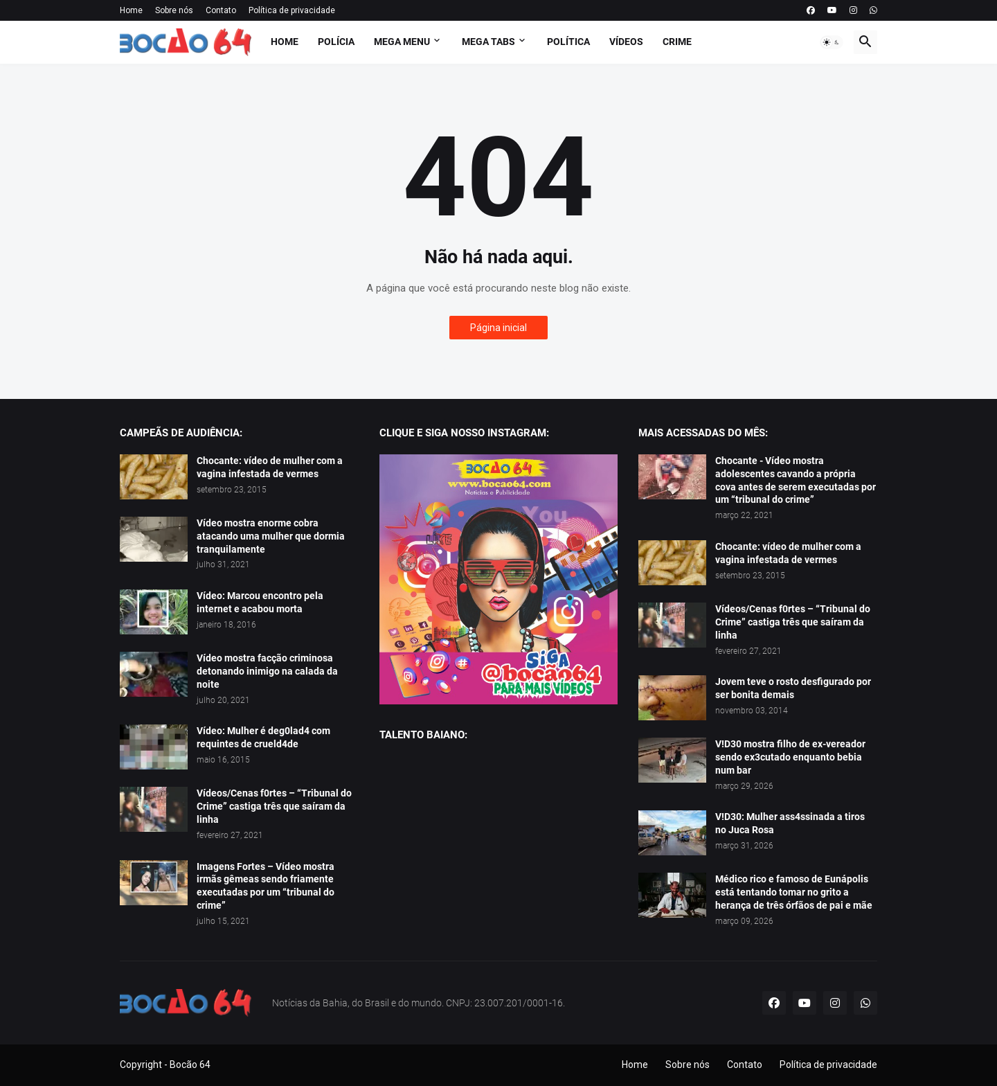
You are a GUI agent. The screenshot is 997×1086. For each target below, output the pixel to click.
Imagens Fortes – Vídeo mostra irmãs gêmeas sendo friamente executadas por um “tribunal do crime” (265, 886)
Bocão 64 (190, 1064)
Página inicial (498, 327)
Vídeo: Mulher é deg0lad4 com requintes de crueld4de (263, 737)
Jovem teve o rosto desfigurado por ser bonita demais (793, 688)
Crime (677, 41)
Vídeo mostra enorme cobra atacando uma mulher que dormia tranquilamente (271, 536)
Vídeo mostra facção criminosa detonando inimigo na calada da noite (267, 671)
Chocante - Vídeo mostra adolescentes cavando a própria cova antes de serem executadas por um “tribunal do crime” (795, 480)
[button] (831, 42)
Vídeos (626, 41)
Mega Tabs (488, 41)
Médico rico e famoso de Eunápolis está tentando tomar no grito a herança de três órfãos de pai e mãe (793, 892)
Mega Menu (402, 41)
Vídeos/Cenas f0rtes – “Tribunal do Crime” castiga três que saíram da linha (274, 806)
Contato (221, 10)
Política (568, 41)
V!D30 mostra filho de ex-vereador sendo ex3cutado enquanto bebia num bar (790, 757)
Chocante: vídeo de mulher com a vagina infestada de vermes (270, 467)
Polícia (336, 41)
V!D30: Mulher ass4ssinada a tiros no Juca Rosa (790, 823)
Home (131, 10)
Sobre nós (174, 10)
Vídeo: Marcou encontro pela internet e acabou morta (260, 602)
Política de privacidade (292, 10)
